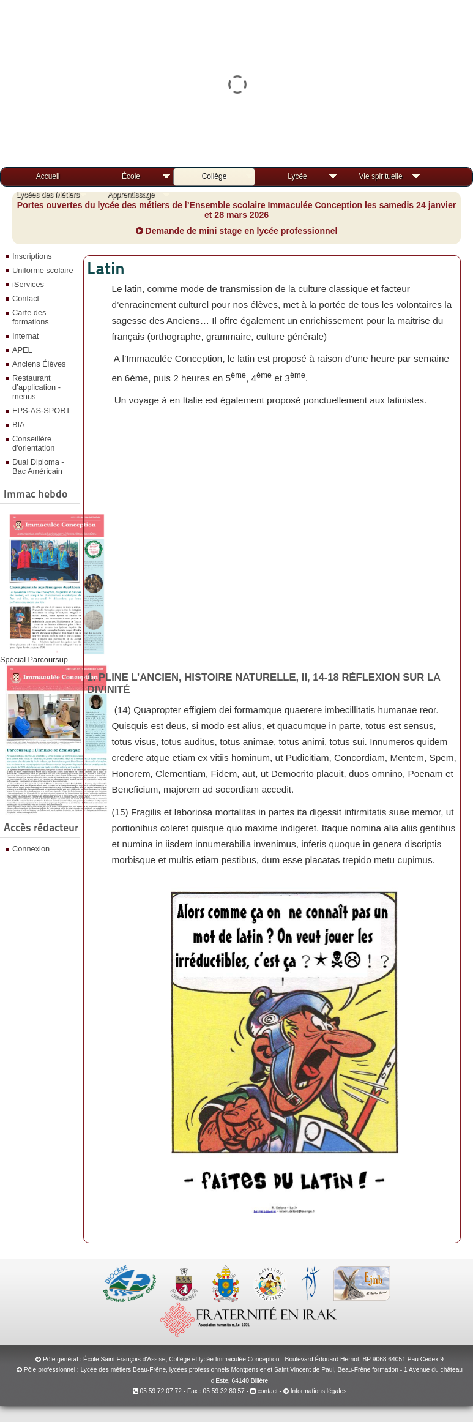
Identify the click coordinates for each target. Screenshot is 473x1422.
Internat (25, 335)
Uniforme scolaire (42, 270)
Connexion (31, 848)
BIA (18, 424)
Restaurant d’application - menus (36, 387)
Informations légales (319, 1391)
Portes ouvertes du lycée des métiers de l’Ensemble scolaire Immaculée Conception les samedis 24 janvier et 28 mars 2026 (236, 210)
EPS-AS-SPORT (41, 410)
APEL (22, 349)
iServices (28, 284)
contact (264, 1391)
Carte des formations (30, 317)
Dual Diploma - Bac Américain (38, 466)
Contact (25, 298)
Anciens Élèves (39, 364)
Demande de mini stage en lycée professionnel (237, 231)
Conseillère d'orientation (33, 443)
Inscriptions (32, 256)
